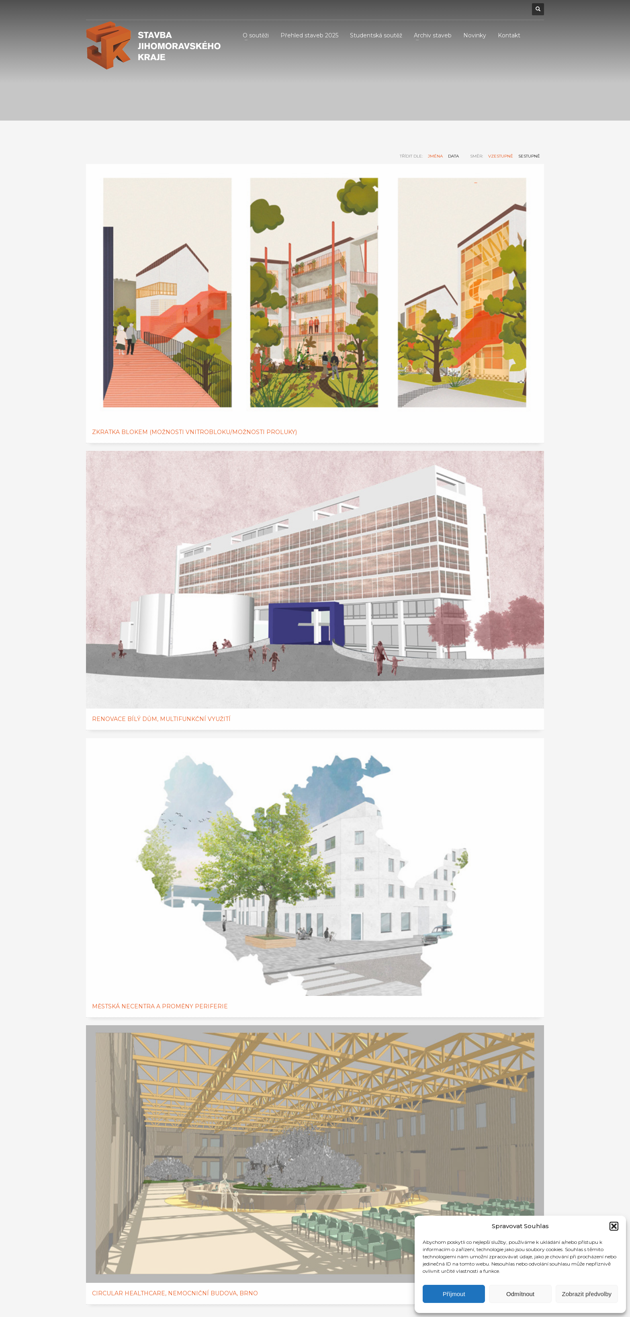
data (453, 156)
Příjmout (454, 1293)
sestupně (529, 156)
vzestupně (500, 156)
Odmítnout (520, 1293)
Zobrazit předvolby (587, 1293)
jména (435, 156)
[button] (614, 1226)
